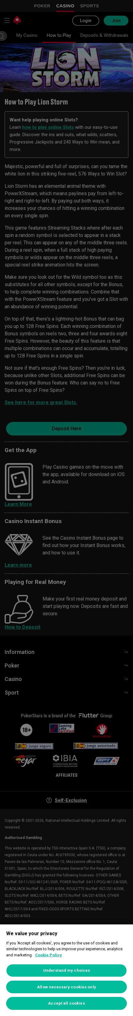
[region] (66, 970)
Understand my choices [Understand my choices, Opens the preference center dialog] (66, 970)
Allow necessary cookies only (66, 987)
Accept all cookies (66, 1003)
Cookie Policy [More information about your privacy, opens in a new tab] (48, 955)
